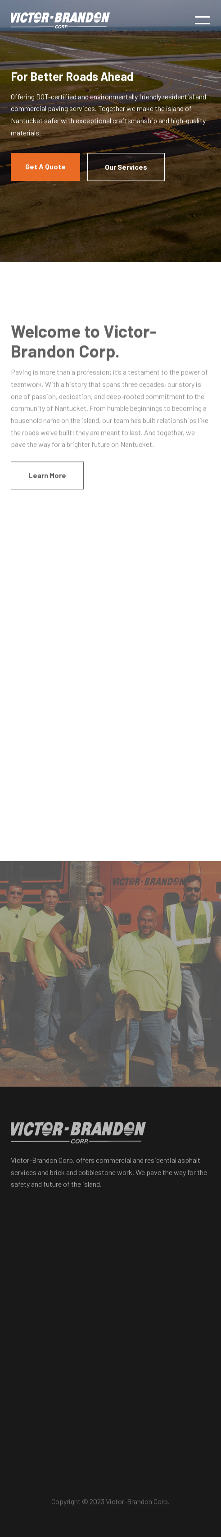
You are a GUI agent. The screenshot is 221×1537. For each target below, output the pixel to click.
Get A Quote (45, 166)
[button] (202, 20)
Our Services (126, 167)
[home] (60, 20)
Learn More (47, 478)
